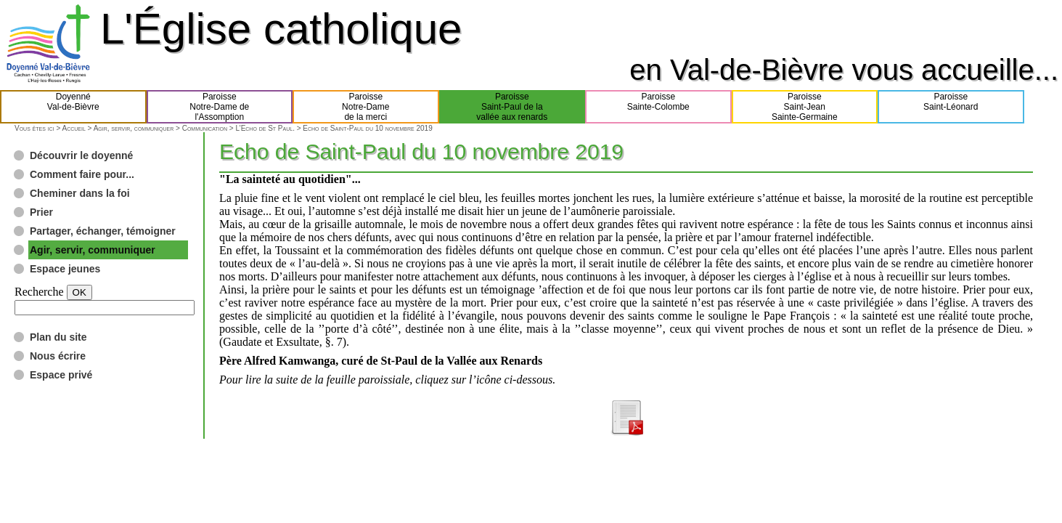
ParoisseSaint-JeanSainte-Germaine (805, 107)
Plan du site (58, 337)
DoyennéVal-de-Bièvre (73, 107)
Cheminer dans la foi (80, 193)
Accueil (73, 128)
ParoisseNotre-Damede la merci (365, 107)
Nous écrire (58, 356)
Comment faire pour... (82, 174)
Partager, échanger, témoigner (103, 231)
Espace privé (61, 375)
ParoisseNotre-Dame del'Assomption (219, 107)
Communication (204, 128)
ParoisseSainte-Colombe (658, 107)
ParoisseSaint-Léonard (950, 107)
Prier (41, 212)
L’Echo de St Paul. (265, 128)
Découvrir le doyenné (81, 155)
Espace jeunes (65, 269)
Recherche (39, 291)
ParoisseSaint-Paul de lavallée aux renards (511, 107)
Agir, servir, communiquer (134, 128)
